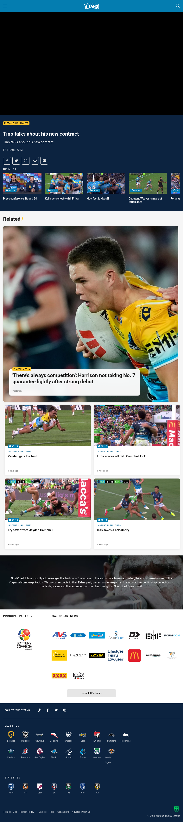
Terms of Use (10, 811)
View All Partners (92, 693)
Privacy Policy (27, 811)
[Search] (178, 5)
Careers (43, 811)
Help (52, 811)
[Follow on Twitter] (56, 710)
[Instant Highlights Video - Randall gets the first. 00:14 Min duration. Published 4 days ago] (48, 440)
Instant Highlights (16, 123)
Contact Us (63, 811)
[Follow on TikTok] (39, 710)
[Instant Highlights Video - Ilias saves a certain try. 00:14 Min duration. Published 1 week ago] (137, 514)
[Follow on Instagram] (64, 710)
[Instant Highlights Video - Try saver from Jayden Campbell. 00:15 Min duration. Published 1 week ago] (48, 514)
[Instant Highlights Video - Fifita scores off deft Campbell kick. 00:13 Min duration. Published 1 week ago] (137, 440)
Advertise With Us (81, 811)
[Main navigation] (5, 6)
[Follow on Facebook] (47, 710)
